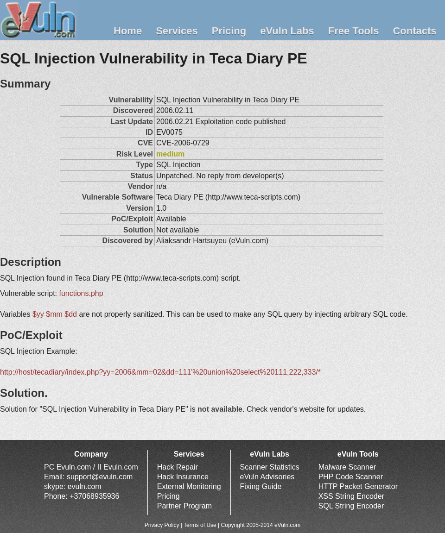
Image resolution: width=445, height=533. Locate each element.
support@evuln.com (100, 477)
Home (128, 31)
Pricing (229, 31)
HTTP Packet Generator (358, 486)
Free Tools (353, 31)
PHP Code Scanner (350, 477)
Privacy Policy (162, 525)
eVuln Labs (287, 31)
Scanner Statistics (269, 467)
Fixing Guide (261, 486)
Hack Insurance (183, 477)
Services (177, 31)
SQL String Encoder (351, 506)
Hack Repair (177, 467)
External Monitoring (189, 486)
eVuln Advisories (267, 477)
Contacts (414, 31)
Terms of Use (200, 525)
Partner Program (184, 506)
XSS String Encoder (351, 496)
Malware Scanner (347, 467)
